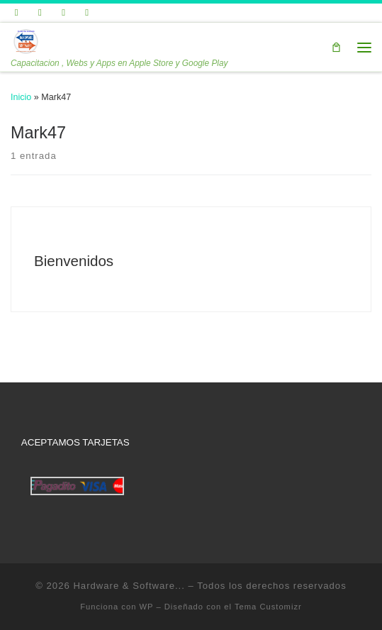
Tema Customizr (268, 606)
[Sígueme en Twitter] (17, 13)
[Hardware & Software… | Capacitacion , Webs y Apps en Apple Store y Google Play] (25, 40)
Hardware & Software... (129, 585)
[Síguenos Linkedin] (63, 13)
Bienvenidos (73, 261)
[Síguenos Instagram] (88, 13)
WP (147, 606)
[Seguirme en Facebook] (40, 13)
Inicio (21, 97)
